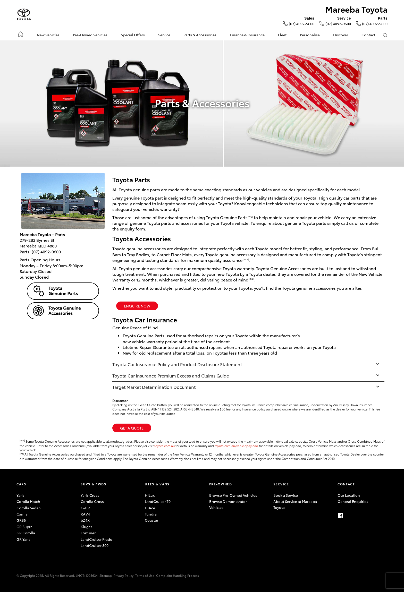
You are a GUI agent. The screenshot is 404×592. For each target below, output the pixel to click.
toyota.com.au (164, 445)
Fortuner (88, 532)
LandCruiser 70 (158, 501)
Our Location (349, 495)
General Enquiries (353, 501)
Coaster (151, 520)
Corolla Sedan (28, 507)
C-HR (85, 507)
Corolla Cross (92, 501)
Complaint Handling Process (177, 575)
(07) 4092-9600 (301, 23)
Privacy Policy (123, 575)
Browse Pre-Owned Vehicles (233, 495)
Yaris (20, 495)
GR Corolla (25, 532)
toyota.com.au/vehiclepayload (236, 445)
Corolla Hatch (28, 501)
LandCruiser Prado (96, 539)
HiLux (150, 495)
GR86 (21, 520)
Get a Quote (132, 428)
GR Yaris (23, 539)
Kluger (86, 526)
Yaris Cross (90, 495)
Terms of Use (144, 575)
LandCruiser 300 (94, 545)
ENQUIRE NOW (137, 305)
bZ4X (85, 520)
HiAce (150, 507)
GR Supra (24, 526)
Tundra (151, 514)
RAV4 (85, 514)
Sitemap (105, 575)
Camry (22, 514)
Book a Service (285, 495)
